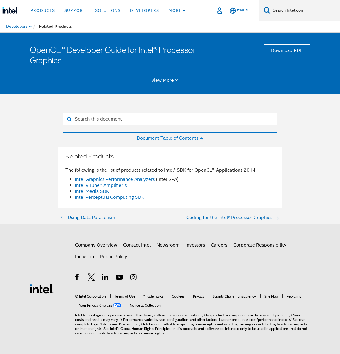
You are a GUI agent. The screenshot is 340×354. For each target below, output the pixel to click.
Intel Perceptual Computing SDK (109, 197)
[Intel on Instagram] (133, 278)
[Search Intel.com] (305, 10)
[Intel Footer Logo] (42, 289)
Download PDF (287, 50)
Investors (195, 245)
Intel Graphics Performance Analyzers (115, 179)
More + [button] (177, 10)
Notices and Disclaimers (118, 324)
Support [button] (75, 10)
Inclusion (84, 257)
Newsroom (168, 245)
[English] (239, 10)
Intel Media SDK (92, 191)
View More (165, 80)
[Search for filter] (170, 119)
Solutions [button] (107, 10)
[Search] (267, 10)
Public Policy (113, 257)
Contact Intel (137, 245)
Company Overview (96, 245)
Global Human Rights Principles (145, 328)
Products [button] (42, 10)
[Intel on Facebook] (77, 278)
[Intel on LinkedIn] (105, 278)
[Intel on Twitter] (91, 278)
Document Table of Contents (167, 138)
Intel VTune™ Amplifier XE (102, 185)
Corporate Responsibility (259, 245)
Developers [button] (144, 10)
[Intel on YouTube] (119, 278)
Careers (219, 245)
